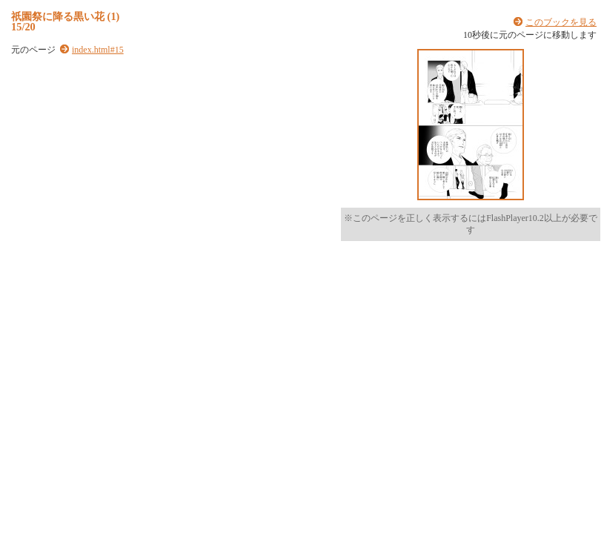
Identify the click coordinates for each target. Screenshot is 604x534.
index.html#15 (98, 49)
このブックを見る (561, 22)
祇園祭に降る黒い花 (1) (65, 16)
